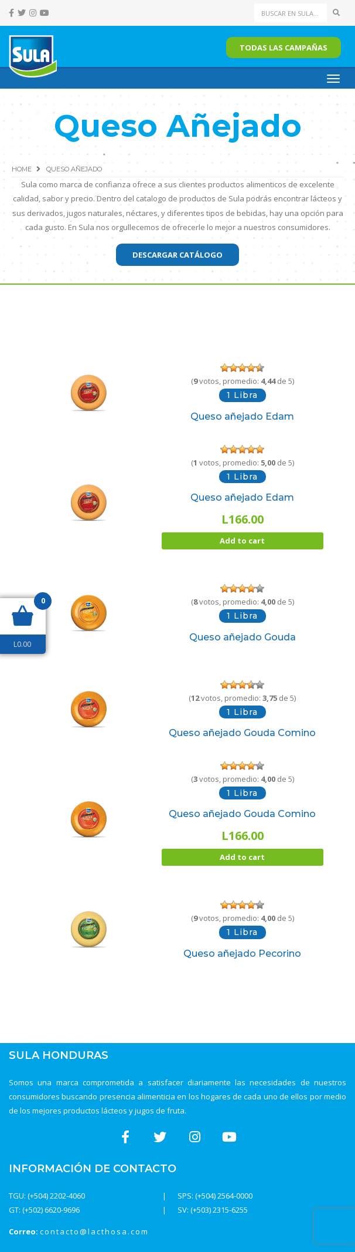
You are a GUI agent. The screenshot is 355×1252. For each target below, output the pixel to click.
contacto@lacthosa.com (94, 1231)
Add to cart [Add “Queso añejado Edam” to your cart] (242, 540)
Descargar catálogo (177, 254)
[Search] (290, 13)
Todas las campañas (283, 47)
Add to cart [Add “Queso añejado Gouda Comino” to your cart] (242, 857)
